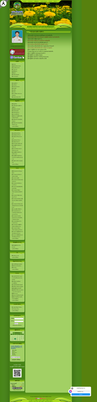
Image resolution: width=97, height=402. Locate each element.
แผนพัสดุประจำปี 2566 (16, 134)
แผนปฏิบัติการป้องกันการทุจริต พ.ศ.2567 (17, 153)
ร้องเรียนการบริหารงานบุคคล (17, 286)
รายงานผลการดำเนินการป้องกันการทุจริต (17, 175)
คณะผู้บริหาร (14, 83)
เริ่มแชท (80, 394)
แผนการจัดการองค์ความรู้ (17, 143)
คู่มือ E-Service (15, 293)
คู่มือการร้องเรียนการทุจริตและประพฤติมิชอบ (17, 297)
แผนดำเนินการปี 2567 (16, 140)
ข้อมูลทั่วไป (14, 103)
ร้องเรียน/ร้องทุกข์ (15, 74)
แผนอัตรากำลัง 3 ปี (15, 141)
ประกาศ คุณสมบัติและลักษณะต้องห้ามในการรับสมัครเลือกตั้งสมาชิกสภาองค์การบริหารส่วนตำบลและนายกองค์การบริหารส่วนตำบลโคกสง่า (50, 28)
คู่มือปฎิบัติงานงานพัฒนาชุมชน (35, 55)
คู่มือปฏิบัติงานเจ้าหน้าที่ (16, 288)
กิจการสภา (14, 267)
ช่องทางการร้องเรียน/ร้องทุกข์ (17, 295)
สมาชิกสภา (14, 84)
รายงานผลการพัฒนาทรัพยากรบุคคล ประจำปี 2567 (17, 229)
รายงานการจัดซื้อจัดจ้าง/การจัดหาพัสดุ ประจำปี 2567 (17, 236)
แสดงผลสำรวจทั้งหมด (16, 359)
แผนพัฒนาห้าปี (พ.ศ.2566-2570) (17, 137)
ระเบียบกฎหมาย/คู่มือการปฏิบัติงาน (17, 106)
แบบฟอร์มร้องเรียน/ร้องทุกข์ (17, 284)
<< (11, 332)
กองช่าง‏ (14, 91)
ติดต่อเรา (55, 1)
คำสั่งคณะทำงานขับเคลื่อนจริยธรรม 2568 (17, 123)
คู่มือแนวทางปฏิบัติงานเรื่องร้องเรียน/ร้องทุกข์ (17, 117)
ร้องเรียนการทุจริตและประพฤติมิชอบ (16, 282)
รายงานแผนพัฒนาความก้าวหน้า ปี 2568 (16, 222)
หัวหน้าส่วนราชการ (16, 86)
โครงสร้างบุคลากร (15, 112)
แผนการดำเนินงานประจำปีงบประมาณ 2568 (17, 149)
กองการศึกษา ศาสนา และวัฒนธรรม (17, 94)
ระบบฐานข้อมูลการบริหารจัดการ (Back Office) (17, 308)
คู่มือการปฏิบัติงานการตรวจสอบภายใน (37, 49)
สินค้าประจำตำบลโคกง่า (16, 265)
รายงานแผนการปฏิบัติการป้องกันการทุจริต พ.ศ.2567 (17, 225)
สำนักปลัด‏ (14, 88)
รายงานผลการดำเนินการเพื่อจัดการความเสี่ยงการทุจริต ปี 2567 (17, 200)
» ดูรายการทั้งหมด (15, 126)
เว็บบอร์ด (50, 1)
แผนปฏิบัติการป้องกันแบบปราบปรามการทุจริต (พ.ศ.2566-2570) (17, 157)
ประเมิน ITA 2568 (15, 255)
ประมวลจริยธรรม (15, 114)
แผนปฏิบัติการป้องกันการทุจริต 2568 (17, 146)
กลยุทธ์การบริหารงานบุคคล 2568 (17, 161)
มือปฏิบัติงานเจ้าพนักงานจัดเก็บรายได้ (37, 58)
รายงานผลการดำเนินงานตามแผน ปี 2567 (17, 180)
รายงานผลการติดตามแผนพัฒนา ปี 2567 (17, 196)
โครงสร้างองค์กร (15, 110)
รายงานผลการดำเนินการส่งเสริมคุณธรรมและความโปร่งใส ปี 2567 (17, 205)
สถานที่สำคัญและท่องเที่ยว (17, 264)
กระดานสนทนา (15, 76)
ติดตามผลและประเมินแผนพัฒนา (17, 172)
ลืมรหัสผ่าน (20, 325)
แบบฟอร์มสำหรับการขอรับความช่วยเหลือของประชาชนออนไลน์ (17, 278)
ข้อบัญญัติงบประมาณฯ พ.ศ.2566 (16, 246)
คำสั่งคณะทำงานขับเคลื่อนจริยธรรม (17, 120)
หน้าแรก (24, 1)
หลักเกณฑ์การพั (32, 38)
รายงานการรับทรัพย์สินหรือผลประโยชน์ (17, 187)
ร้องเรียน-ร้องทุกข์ (44, 1)
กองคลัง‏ (14, 90)
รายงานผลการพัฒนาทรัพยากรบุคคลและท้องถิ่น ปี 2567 (17, 192)
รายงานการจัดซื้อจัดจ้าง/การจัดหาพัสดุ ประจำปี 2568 (17, 232)
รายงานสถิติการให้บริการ (17, 209)
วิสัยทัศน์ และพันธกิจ (16, 109)
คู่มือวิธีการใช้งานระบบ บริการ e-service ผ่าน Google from (17, 291)
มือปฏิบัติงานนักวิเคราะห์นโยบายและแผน (38, 56)
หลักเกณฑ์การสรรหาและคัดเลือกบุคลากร (38, 42)
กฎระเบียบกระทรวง (16, 67)
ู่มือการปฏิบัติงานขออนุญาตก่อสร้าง (36, 53)
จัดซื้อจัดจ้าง (36, 1)
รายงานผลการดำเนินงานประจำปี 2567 (17, 184)
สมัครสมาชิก (15, 325)
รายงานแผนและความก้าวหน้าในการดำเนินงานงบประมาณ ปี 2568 (17, 212)
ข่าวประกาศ (30, 1)
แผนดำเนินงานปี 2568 (16, 133)
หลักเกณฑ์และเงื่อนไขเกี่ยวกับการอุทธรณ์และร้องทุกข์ (41, 46)
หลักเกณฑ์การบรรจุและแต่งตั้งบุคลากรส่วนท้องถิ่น (40, 35)
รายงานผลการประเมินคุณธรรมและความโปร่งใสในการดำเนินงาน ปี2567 (17, 218)
